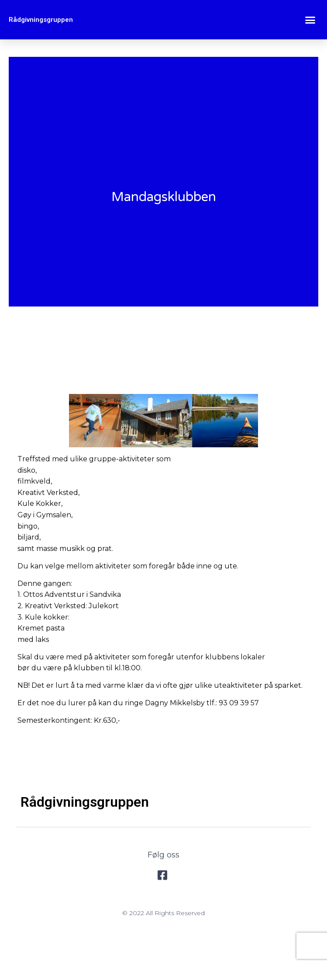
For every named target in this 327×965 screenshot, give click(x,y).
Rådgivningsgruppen (41, 20)
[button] (310, 19)
